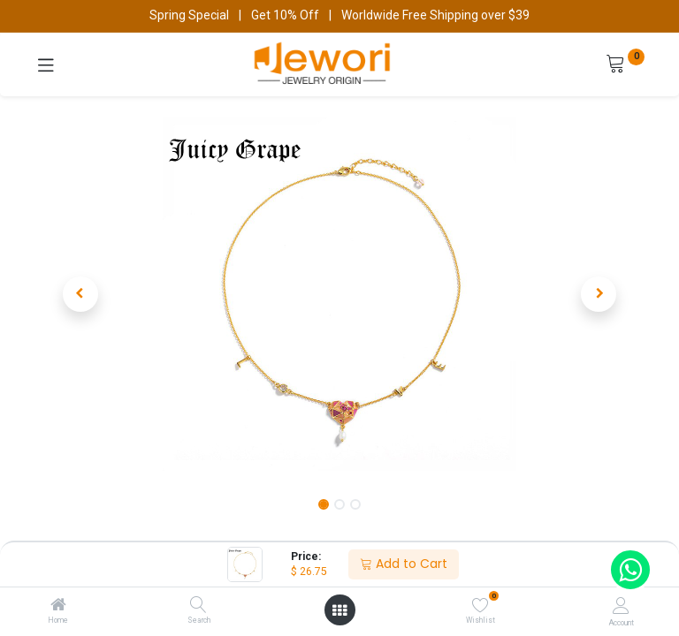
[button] (80, 294)
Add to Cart (403, 563)
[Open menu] (339, 610)
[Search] (198, 606)
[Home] (58, 606)
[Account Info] (621, 605)
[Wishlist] (480, 605)
